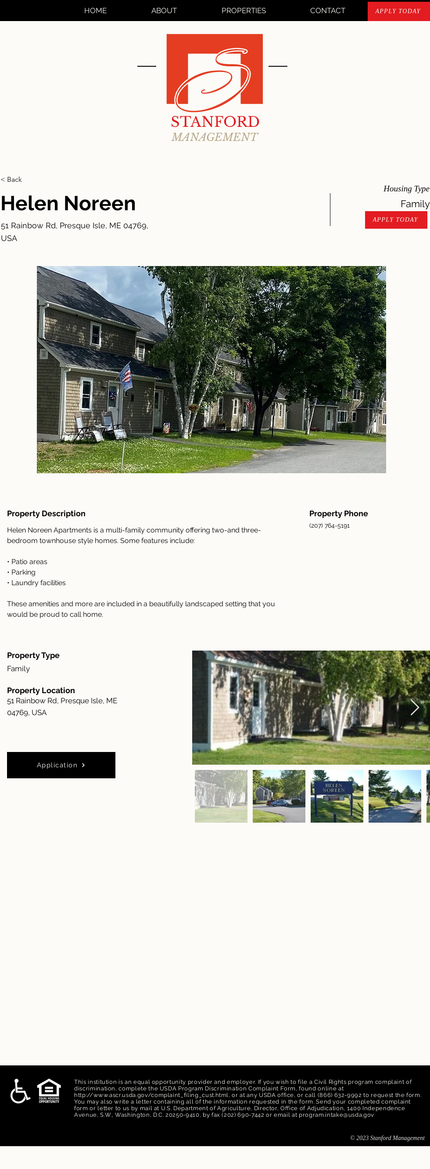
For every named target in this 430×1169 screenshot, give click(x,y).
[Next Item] (415, 707)
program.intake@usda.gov (336, 1114)
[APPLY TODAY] (399, 11)
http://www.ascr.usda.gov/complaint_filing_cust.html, (152, 1095)
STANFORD (215, 122)
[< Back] (31, 179)
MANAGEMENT (215, 137)
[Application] (61, 765)
